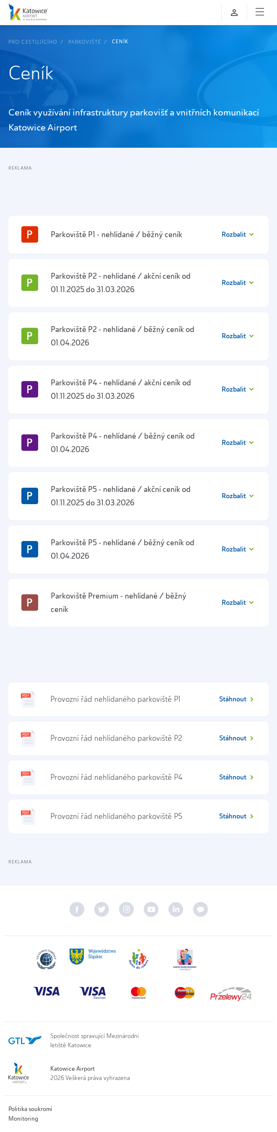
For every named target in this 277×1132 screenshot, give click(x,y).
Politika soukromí (30, 1109)
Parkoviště (84, 42)
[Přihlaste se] (234, 12)
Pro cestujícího (33, 42)
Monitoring (23, 1118)
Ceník (120, 41)
